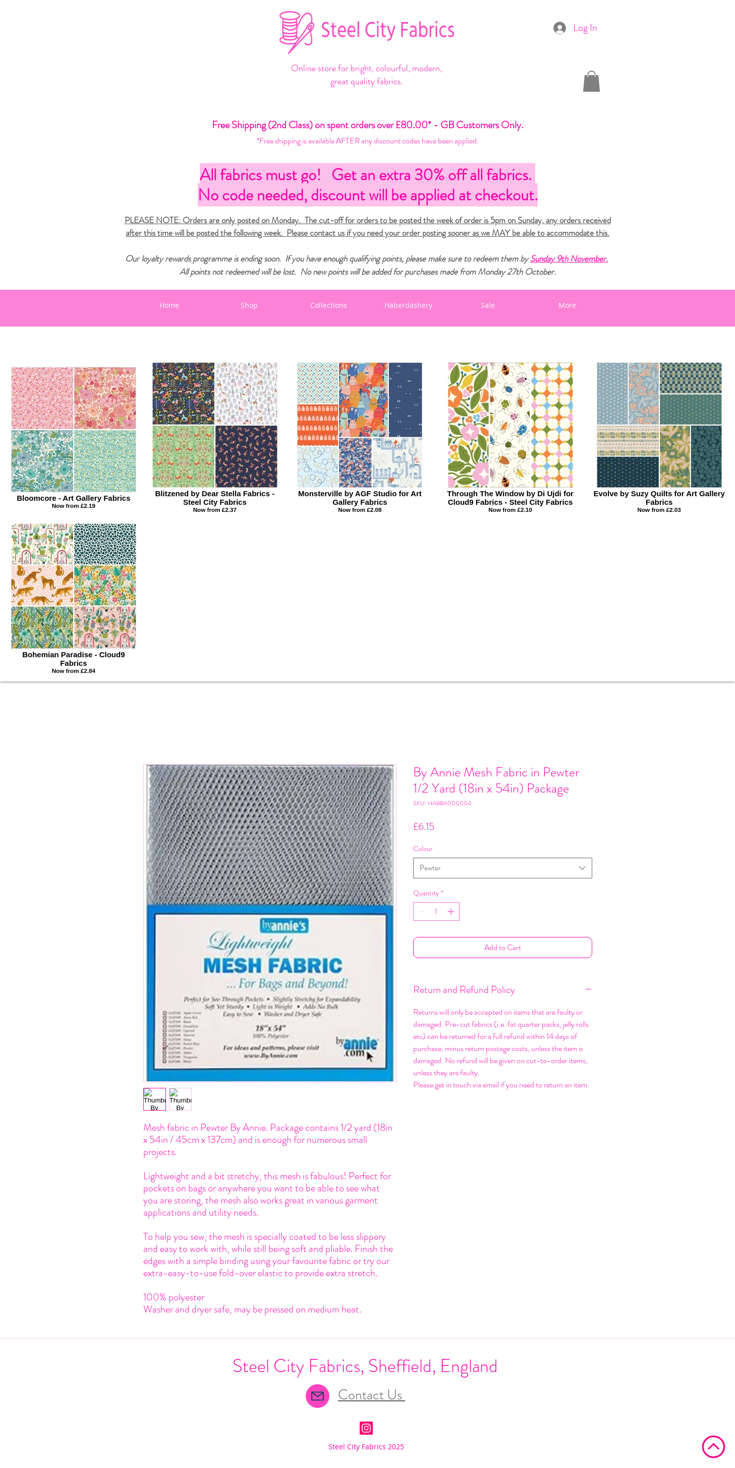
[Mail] (317, 1396)
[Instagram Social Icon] (366, 1428)
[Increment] (451, 911)
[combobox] (502, 868)
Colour (423, 849)
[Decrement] (421, 911)
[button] (591, 81)
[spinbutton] (436, 911)
